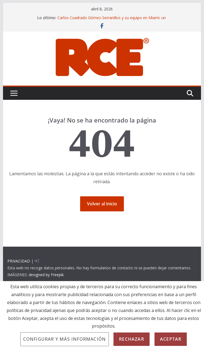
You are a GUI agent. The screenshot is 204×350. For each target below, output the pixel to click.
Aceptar (170, 339)
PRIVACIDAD (18, 261)
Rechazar (131, 339)
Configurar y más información (64, 339)
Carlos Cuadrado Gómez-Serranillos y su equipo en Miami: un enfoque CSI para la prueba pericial (111, 20)
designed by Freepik (46, 274)
